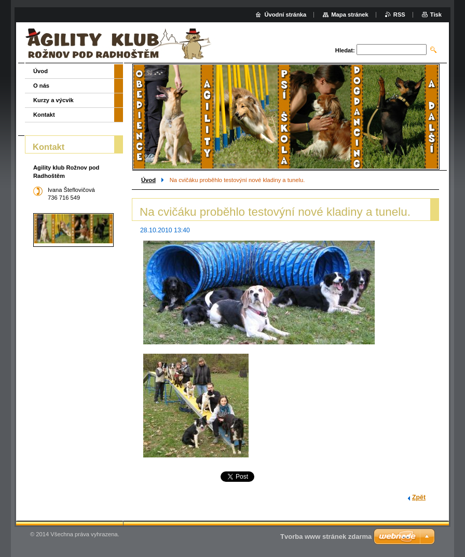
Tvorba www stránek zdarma (326, 536)
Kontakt (44, 115)
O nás (41, 85)
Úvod (148, 180)
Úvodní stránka (285, 14)
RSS (399, 14)
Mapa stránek (349, 14)
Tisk (436, 14)
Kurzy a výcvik (53, 100)
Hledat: (345, 50)
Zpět (419, 497)
